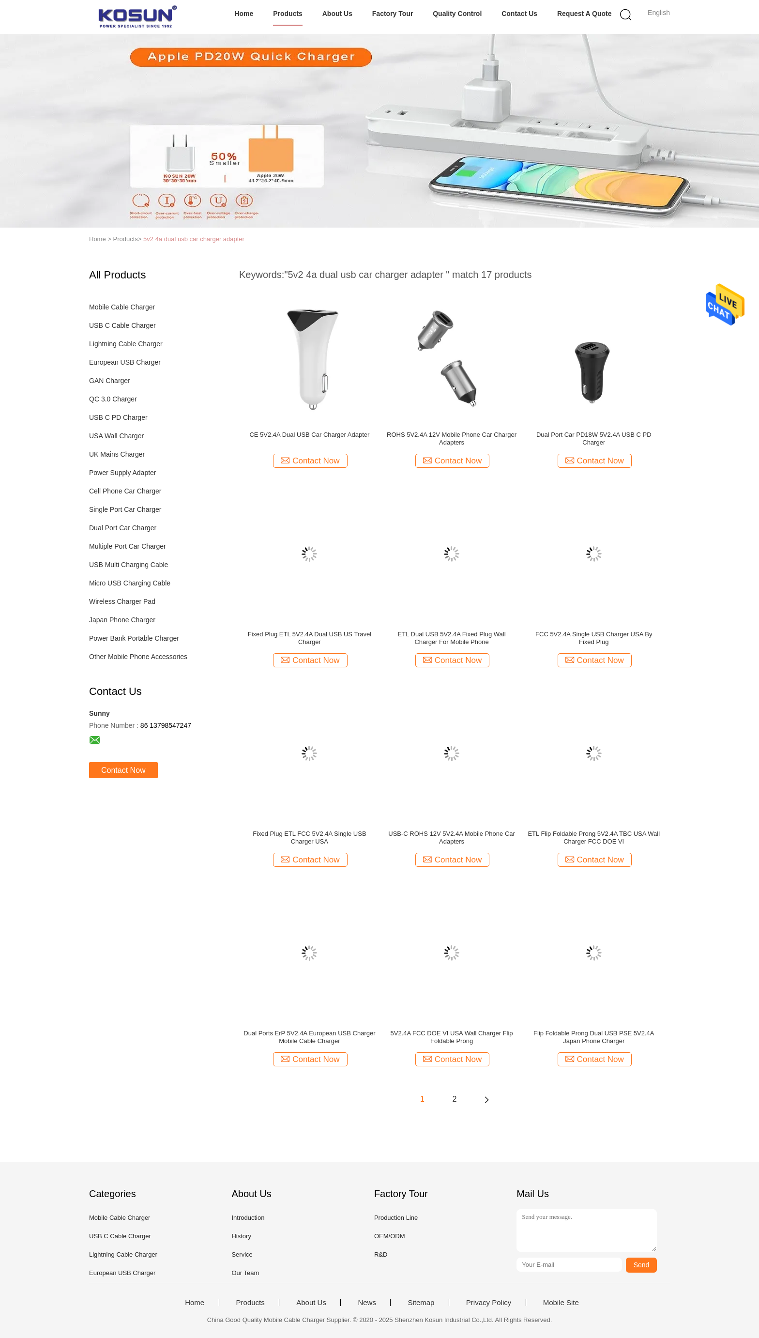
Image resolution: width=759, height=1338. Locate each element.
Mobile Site (561, 1302)
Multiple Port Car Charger (127, 546)
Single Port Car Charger (125, 509)
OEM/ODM (389, 1236)
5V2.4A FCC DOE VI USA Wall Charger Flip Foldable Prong (452, 1037)
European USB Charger (125, 362)
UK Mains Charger (117, 454)
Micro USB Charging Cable (129, 583)
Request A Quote (584, 13)
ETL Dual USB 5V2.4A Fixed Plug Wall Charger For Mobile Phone (452, 638)
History (241, 1236)
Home (243, 13)
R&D (380, 1254)
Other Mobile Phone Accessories (138, 657)
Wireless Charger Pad (122, 601)
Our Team (245, 1272)
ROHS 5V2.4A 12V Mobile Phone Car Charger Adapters (451, 438)
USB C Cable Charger (122, 325)
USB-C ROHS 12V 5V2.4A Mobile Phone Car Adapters (451, 837)
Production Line (396, 1217)
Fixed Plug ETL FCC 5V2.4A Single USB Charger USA (309, 837)
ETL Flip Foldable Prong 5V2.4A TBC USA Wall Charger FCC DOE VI (594, 837)
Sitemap (421, 1302)
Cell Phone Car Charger (125, 491)
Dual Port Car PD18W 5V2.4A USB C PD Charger (594, 438)
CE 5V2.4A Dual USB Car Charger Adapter (309, 434)
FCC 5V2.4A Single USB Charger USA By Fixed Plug (593, 638)
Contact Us (519, 13)
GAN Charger (109, 380)
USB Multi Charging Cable (128, 565)
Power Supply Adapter (122, 473)
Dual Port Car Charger (122, 528)
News (367, 1302)
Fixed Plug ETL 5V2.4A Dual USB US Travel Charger (309, 638)
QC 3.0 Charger (113, 399)
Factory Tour (392, 13)
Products (288, 13)
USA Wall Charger (116, 436)
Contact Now (123, 770)
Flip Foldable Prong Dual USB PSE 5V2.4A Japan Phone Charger (593, 1037)
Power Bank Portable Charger (134, 638)
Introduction (247, 1217)
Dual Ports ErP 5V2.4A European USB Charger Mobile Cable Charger (309, 1037)
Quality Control (457, 13)
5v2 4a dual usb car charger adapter (193, 239)
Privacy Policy (488, 1302)
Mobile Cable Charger (122, 307)
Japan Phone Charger (122, 620)
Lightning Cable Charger (126, 344)
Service (241, 1254)
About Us (337, 13)
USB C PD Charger (118, 417)
